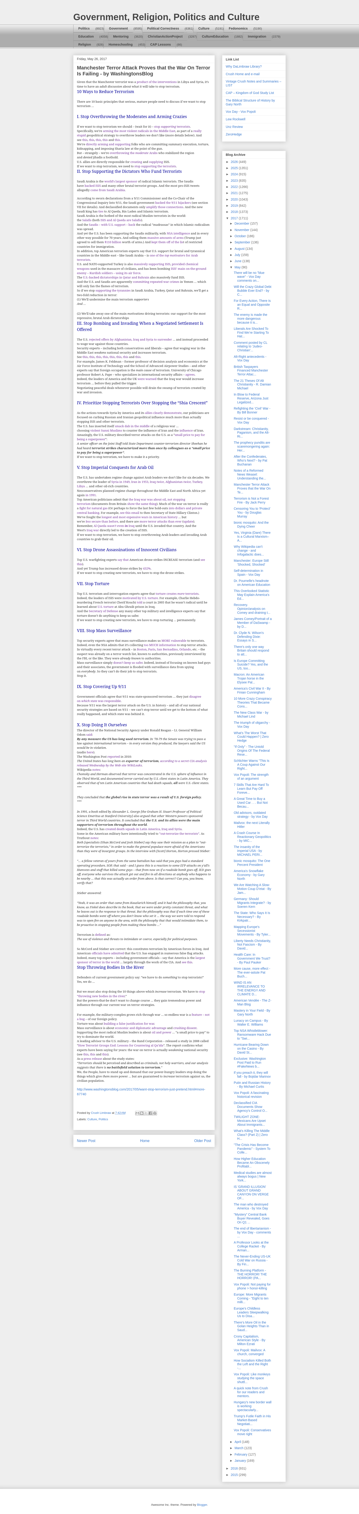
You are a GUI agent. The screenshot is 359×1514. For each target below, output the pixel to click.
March (239, 1448)
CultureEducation (215, 36)
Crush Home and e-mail (243, 74)
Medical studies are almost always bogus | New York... (253, 1176)
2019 (235, 205)
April (238, 1442)
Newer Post (86, 1141)
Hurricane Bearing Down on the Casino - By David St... (251, 1048)
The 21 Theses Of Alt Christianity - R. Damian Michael (252, 384)
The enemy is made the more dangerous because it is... (250, 318)
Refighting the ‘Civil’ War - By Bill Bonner (252, 410)
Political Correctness (163, 28)
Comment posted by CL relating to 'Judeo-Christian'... (250, 346)
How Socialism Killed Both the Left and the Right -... (252, 1364)
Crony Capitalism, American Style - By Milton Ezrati (249, 1340)
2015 (235, 1475)
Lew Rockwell (235, 119)
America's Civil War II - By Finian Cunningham (252, 690)
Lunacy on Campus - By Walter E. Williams (251, 1022)
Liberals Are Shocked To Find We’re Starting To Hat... (251, 332)
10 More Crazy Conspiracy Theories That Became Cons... (253, 702)
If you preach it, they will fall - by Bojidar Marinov (252, 1074)
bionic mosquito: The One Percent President (252, 863)
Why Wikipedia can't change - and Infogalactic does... (249, 550)
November (242, 230)
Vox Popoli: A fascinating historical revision (251, 1094)
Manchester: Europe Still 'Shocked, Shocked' (251, 562)
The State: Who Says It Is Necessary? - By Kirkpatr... (252, 916)
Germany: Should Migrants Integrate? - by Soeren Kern (252, 902)
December (242, 223)
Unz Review (234, 127)
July (237, 255)
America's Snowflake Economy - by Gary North (249, 875)
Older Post (202, 1141)
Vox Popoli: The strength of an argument (251, 776)
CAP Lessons (160, 44)
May (237, 267)
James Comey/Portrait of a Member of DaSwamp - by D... (253, 622)
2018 (235, 212)
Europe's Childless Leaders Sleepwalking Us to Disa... (251, 1312)
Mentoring (121, 36)
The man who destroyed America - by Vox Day (251, 1206)
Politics (84, 28)
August (239, 248)
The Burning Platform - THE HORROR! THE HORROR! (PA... (250, 1274)
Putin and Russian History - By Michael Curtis (252, 1084)
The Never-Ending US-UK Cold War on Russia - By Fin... (252, 1260)
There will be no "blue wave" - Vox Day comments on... (249, 276)
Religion (84, 44)
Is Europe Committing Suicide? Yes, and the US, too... (251, 664)
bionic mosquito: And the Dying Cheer (251, 524)
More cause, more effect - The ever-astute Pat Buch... (252, 972)
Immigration (257, 36)
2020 (235, 199)
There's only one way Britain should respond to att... (251, 650)
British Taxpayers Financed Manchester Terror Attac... (251, 370)
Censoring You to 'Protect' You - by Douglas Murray (252, 512)
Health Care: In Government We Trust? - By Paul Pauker (252, 958)
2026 (235, 162)
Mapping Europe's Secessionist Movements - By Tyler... (252, 930)
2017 (235, 218)
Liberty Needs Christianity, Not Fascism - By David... (252, 944)
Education (86, 36)
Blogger (202, 1504)
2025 (235, 168)
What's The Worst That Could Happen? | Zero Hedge (251, 737)
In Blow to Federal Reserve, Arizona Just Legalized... (251, 398)
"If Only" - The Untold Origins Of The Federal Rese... (252, 750)
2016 (235, 1468)
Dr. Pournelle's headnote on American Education (252, 582)
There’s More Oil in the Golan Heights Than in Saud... (251, 1326)
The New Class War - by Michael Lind (251, 714)
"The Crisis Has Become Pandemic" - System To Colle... (252, 1148)
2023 (235, 180)
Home (145, 1141)
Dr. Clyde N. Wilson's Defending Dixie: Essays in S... (249, 636)
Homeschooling (121, 44)
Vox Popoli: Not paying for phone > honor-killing (252, 1286)
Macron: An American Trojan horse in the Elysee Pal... (249, 678)
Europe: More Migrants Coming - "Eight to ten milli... (251, 1298)
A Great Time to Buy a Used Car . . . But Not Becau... (251, 802)
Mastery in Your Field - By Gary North (252, 1012)
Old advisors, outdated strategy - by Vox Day (251, 814)
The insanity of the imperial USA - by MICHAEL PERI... (248, 850)
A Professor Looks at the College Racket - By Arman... (251, 1246)
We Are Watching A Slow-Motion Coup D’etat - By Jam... (252, 889)
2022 (235, 187)
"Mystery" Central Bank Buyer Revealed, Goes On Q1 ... (251, 1218)
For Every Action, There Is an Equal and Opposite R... (252, 304)
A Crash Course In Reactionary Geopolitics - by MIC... (252, 836)
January (240, 1460)
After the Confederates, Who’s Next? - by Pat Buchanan (250, 460)
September (242, 242)
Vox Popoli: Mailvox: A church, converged (249, 1352)
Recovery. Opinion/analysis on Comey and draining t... (252, 608)
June (238, 261)
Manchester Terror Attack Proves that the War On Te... (252, 488)
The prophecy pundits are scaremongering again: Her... (252, 446)
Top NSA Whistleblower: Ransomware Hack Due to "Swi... (252, 1034)
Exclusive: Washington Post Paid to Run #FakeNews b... (250, 1062)
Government (118, 28)
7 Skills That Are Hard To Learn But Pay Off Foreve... (251, 788)
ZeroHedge (234, 134)
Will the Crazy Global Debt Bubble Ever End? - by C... (252, 290)
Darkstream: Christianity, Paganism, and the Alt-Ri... (251, 432)
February (241, 1454)
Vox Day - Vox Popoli (241, 111)
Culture (203, 28)
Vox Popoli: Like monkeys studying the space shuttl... (252, 1378)
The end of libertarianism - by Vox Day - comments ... (252, 1232)
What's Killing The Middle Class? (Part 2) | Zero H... (251, 1134)
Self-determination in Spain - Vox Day (248, 572)
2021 (235, 193)
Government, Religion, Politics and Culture (166, 17)
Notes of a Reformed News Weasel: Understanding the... (250, 474)
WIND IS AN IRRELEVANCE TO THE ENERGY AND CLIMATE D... (249, 988)
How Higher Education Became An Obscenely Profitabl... (252, 1162)
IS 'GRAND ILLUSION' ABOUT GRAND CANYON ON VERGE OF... (251, 1192)
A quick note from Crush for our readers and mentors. (251, 1392)
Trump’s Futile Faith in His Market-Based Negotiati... (252, 1420)
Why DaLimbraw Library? (244, 66)
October (240, 236)
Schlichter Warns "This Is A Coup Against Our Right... (251, 764)
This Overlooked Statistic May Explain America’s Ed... (251, 594)
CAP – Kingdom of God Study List (250, 93)
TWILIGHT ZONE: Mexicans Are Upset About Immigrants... (250, 1120)
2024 (235, 174)
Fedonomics (238, 28)
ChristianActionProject (165, 36)
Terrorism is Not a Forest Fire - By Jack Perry (251, 500)
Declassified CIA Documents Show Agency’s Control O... (250, 1106)
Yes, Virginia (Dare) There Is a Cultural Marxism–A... (252, 536)
